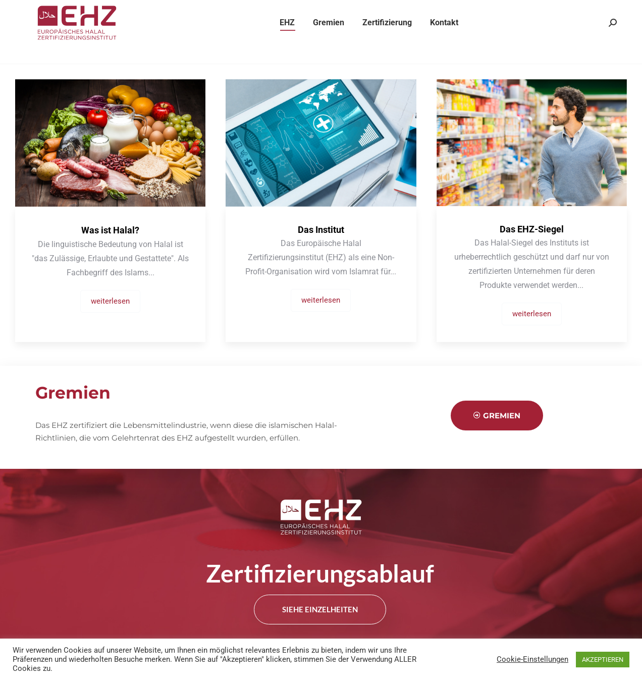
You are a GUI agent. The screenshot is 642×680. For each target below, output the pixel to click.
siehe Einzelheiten (320, 610)
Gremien (496, 416)
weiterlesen (110, 301)
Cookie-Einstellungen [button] (532, 659)
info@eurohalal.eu (295, 9)
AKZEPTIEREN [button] (602, 659)
